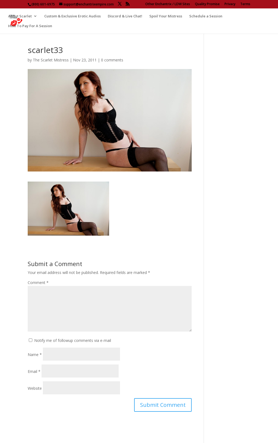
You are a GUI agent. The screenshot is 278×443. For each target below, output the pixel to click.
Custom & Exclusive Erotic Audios (72, 16)
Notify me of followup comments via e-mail (72, 340)
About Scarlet (20, 16)
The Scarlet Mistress (51, 60)
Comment (38, 282)
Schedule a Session (205, 16)
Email (34, 371)
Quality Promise (207, 4)
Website (35, 388)
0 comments (112, 60)
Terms (245, 4)
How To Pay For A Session (30, 26)
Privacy (230, 4)
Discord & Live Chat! (125, 16)
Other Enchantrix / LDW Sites (167, 4)
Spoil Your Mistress (165, 16)
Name (35, 354)
